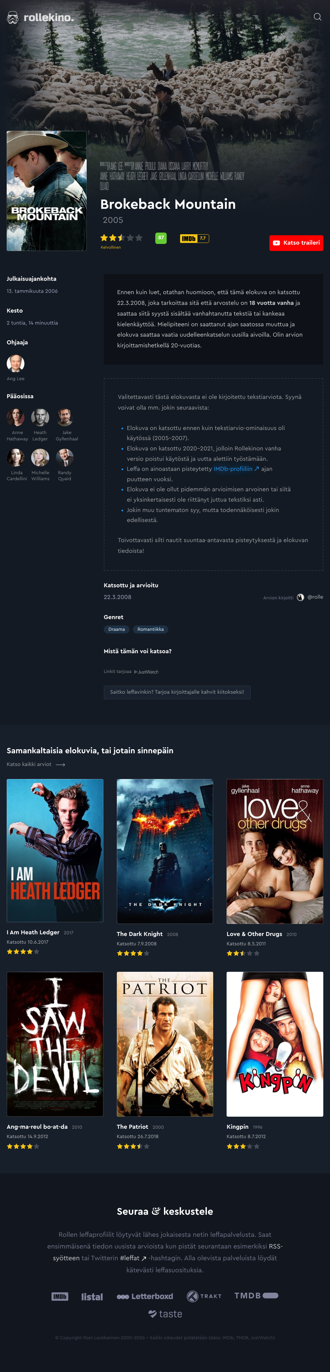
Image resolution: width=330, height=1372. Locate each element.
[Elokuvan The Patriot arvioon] (165, 1061)
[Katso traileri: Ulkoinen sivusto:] (296, 238)
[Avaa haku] (317, 13)
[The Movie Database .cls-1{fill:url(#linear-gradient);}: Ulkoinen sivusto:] (256, 1296)
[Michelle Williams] (40, 465)
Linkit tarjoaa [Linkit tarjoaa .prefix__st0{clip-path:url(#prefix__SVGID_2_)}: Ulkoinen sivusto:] (131, 671)
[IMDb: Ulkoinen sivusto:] (60, 1296)
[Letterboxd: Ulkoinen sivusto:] (144, 1296)
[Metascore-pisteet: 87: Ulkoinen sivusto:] (164, 238)
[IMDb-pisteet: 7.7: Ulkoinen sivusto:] (198, 238)
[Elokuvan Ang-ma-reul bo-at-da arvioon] (55, 1061)
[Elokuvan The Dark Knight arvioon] (165, 868)
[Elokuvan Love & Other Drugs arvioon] (275, 868)
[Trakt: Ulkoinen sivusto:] (205, 1296)
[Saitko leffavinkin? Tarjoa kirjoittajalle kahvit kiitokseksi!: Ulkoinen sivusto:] (177, 692)
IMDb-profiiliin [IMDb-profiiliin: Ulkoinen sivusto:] (233, 469)
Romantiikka (151, 629)
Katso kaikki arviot (36, 764)
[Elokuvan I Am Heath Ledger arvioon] (55, 867)
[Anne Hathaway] (15, 425)
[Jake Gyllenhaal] (65, 425)
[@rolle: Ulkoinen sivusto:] (310, 597)
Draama (116, 629)
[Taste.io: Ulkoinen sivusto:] (165, 1315)
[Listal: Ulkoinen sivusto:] (90, 1296)
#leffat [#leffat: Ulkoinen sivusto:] (130, 1258)
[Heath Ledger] (40, 425)
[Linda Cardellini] (15, 465)
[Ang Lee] (15, 368)
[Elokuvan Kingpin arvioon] (275, 1061)
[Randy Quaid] (65, 465)
